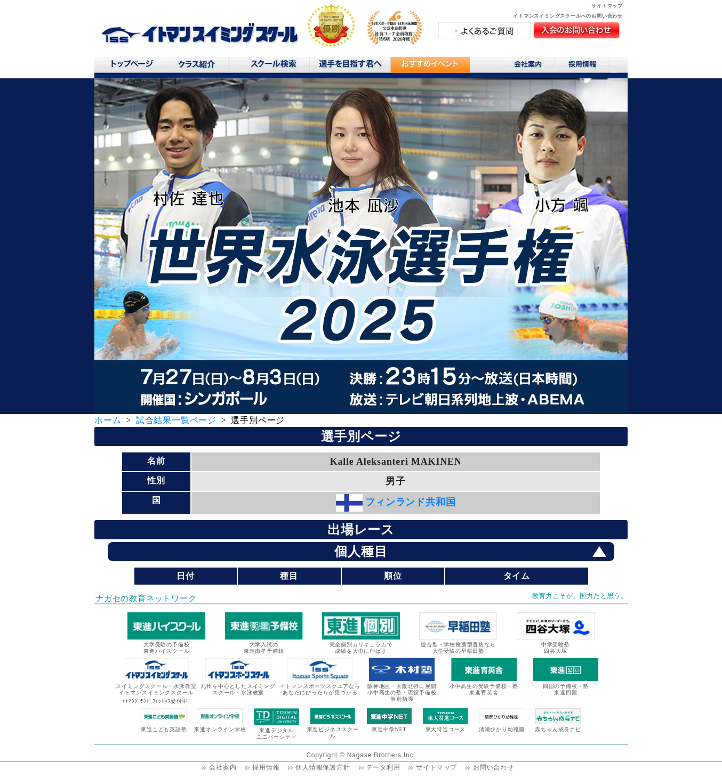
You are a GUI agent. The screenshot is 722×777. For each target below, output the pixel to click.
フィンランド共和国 (410, 502)
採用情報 (586, 66)
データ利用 (383, 767)
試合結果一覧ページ (176, 420)
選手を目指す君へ (350, 66)
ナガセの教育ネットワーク (146, 598)
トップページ (131, 66)
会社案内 (529, 66)
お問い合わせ (493, 767)
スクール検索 (275, 66)
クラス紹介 (201, 67)
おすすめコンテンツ (430, 67)
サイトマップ (607, 6)
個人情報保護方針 (322, 767)
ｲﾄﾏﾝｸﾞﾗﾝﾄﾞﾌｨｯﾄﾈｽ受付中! (156, 701)
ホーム (107, 420)
